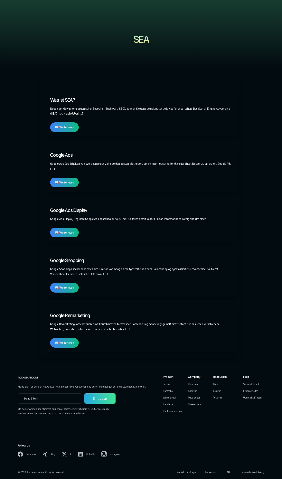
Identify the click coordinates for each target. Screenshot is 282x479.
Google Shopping (67, 260)
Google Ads (61, 155)
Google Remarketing (70, 315)
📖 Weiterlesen (64, 127)
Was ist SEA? (62, 100)
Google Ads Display (68, 210)
